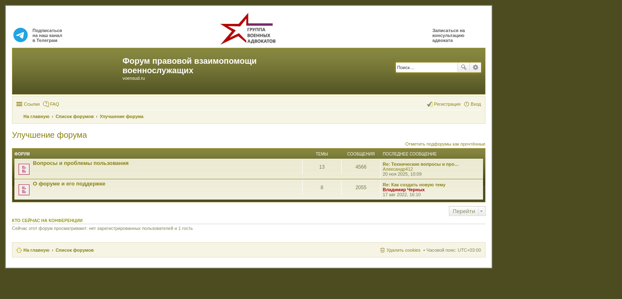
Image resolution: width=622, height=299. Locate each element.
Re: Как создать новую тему (414, 184)
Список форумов (74, 250)
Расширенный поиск (475, 67)
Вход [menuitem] (476, 104)
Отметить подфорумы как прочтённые (445, 143)
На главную (36, 250)
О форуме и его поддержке (69, 184)
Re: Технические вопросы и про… (421, 164)
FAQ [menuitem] (54, 104)
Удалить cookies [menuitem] (403, 250)
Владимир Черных (404, 189)
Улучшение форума (49, 134)
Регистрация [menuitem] (447, 104)
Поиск (464, 67)
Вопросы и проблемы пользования (81, 163)
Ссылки (32, 104)
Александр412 (398, 169)
